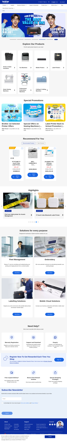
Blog (62, 5)
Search (62, 2)
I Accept (49, 436)
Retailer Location (27, 427)
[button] (13, 39)
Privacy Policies (34, 403)
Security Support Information (41, 427)
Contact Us (16, 427)
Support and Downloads (28, 424)
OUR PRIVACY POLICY (21, 439)
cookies (6, 436)
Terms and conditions (25, 403)
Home (4, 10)
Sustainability (16, 424)
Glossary (37, 429)
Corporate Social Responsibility (7, 428)
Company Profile (7, 424)
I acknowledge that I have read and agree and (21, 403)
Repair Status (26, 429)
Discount (12, 147)
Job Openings (16, 429)
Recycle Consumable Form (41, 424)
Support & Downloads (33, 5)
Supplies (12, 5)
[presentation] (11, 407)
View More (17, 272)
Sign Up (59, 359)
